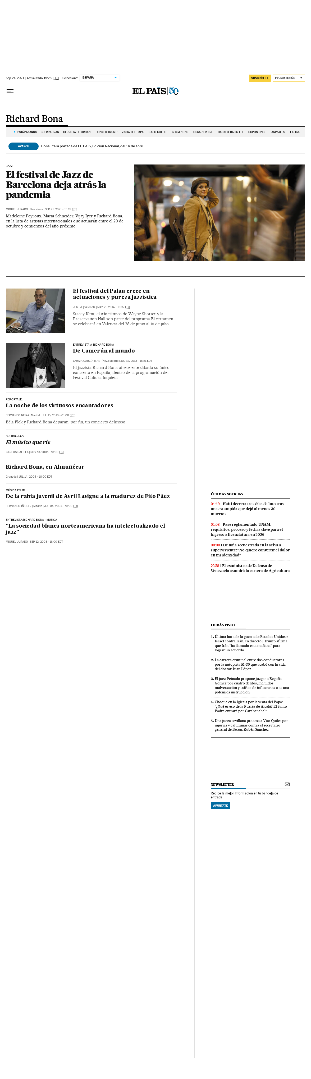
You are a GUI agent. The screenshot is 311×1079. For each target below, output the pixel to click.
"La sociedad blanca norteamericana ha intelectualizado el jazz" (85, 529)
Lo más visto (223, 625)
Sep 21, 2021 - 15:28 (61, 209)
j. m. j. (78, 307)
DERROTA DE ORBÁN (77, 132)
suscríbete (260, 78)
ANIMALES (278, 132)
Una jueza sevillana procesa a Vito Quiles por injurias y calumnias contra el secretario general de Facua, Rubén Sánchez (251, 725)
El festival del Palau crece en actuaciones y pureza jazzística (115, 294)
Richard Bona (34, 119)
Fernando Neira (17, 415)
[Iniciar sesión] (289, 78)
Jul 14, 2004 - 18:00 (35, 476)
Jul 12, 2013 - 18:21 (136, 361)
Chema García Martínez (90, 361)
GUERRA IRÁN (50, 132)
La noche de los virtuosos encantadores (59, 406)
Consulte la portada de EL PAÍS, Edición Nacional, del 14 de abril (92, 146)
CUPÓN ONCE (257, 132)
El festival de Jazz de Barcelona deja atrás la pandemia (56, 184)
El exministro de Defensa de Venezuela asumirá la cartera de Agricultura (250, 568)
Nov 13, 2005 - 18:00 (47, 452)
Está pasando (27, 132)
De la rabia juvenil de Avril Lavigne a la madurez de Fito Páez (88, 496)
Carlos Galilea (17, 452)
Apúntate (220, 805)
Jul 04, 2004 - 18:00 (61, 506)
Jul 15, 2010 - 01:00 (58, 415)
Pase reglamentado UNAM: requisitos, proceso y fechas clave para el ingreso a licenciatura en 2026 (247, 529)
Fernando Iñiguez (18, 506)
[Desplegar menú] (10, 91)
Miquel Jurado (17, 209)
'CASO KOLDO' (157, 132)
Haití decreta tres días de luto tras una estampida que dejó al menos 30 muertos (247, 508)
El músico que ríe (28, 442)
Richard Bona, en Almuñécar (45, 467)
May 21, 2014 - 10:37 (113, 307)
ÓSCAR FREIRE (203, 132)
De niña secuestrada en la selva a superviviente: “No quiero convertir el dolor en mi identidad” (250, 550)
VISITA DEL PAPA (133, 132)
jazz (9, 166)
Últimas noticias (227, 494)
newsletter (222, 785)
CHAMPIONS (180, 132)
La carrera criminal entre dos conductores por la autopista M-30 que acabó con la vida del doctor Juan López (250, 664)
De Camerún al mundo (104, 351)
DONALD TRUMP (106, 132)
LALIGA (295, 132)
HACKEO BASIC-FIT (231, 132)
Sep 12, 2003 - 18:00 (46, 541)
